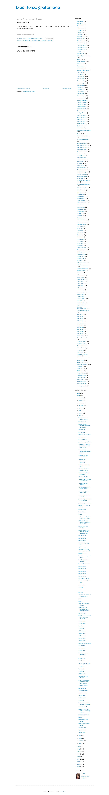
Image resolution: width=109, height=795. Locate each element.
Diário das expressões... (83, 136)
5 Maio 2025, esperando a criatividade (84, 499)
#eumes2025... (81, 26)
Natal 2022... (80, 327)
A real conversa (82, 693)
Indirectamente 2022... (83, 265)
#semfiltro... (80, 34)
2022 (78, 751)
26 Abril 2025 (81, 631)
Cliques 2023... (81, 91)
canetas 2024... (81, 68)
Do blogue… (80, 163)
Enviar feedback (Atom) (29, 91)
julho (80, 410)
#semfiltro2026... (81, 49)
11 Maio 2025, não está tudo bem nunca (84, 479)
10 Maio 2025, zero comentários (83, 491)
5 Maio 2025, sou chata (84, 503)
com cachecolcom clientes (83, 676)
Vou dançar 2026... (82, 386)
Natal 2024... (80, 331)
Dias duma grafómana (38, 8)
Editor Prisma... (81, 198)
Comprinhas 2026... (82, 108)
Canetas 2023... (81, 66)
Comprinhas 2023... (82, 102)
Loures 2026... (80, 296)
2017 (78, 764)
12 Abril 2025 (81, 698)
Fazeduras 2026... (81, 224)
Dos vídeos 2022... (82, 167)
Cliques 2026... (81, 98)
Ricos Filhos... (80, 360)
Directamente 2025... (82, 152)
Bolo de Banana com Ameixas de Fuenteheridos (83, 654)
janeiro (81, 743)
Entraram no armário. (83, 714)
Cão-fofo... (80, 72)
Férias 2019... (80, 232)
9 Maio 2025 (81, 645)
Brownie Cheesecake (83, 564)
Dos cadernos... (81, 165)
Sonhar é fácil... (81, 362)
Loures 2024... (80, 292)
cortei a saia (81, 658)
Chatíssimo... (80, 74)
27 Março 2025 (82, 727)
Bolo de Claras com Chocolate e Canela (84, 703)
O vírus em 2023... (81, 346)
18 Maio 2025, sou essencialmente (83, 456)
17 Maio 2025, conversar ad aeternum (82, 461)
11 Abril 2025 (81, 732)
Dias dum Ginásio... (82, 143)
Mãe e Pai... (80, 300)
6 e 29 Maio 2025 (83, 439)
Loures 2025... (80, 294)
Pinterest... (80, 352)
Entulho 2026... (81, 211)
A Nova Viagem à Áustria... (84, 56)
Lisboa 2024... (80, 283)
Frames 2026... (81, 258)
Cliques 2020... (81, 85)
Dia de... (79, 133)
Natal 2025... (80, 333)
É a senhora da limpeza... (83, 184)
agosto (81, 408)
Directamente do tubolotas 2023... (81, 154)
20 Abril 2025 (81, 638)
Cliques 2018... (81, 81)
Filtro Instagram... (81, 250)
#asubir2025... (80, 21)
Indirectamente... (81, 270)
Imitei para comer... (82, 262)
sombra (80, 590)
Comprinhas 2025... (82, 106)
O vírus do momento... (83, 338)
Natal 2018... (80, 318)
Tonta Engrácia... (81, 373)
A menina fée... (81, 53)
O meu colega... (81, 335)
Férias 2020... (80, 235)
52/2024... (79, 51)
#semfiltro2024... (81, 45)
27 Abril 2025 (81, 432)
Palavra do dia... (81, 348)
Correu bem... (80, 111)
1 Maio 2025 (81, 429)
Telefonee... (80, 368)
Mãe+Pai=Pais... (81, 302)
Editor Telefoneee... (82, 205)
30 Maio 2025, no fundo (84, 442)
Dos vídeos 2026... (82, 176)
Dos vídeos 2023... (82, 169)
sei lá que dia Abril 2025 (84, 434)
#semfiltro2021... (81, 38)
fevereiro (81, 740)
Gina (84, 773)
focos (80, 514)
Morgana (80, 592)
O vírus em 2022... (81, 343)
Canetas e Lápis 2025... (83, 70)
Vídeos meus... (80, 379)
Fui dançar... (80, 260)
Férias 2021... (80, 237)
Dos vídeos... (80, 178)
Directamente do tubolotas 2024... (81, 158)
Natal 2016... (80, 314)
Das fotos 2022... (81, 115)
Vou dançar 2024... (82, 381)
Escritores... (80, 215)
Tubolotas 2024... (81, 377)
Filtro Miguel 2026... (82, 252)
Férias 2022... (80, 239)
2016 (78, 766)
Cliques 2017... (81, 78)
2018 (78, 761)
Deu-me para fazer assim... (84, 130)
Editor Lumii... (80, 194)
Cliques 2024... (81, 93)
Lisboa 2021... (80, 277)
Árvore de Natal (82, 707)
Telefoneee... (50, 40)
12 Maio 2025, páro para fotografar (83, 469)
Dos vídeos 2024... (82, 172)
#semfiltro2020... (81, 36)
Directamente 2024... (82, 149)
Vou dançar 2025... (82, 383)
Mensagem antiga (66, 88)
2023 (78, 749)
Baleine (80, 717)
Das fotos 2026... (81, 123)
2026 (78, 393)
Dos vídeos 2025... (36, 40)
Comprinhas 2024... (82, 104)
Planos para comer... (82, 358)
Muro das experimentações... (82, 307)
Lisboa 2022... (80, 279)
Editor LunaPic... (81, 196)
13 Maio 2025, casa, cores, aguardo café (84, 550)
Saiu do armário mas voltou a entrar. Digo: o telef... (84, 711)
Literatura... (80, 290)
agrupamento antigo (83, 578)
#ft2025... (79, 32)
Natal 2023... (80, 329)
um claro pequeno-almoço (83, 720)
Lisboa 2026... (80, 288)
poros (79, 598)
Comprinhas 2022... (82, 100)
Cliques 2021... (81, 87)
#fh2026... (80, 30)
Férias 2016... (80, 226)
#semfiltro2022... (81, 41)
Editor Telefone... (81, 200)
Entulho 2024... (81, 207)
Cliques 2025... (81, 96)
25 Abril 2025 (81, 633)
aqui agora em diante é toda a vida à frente (84, 517)
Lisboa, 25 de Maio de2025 (83, 527)
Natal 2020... (80, 323)
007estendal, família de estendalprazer (84, 595)
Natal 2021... (80, 325)
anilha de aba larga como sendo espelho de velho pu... (84, 522)
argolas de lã (81, 623)
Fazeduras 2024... (81, 220)
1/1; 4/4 (80, 587)
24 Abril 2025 (81, 613)
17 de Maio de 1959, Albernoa (83, 604)
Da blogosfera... (81, 113)
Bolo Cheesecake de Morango (83, 560)
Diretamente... (80, 161)
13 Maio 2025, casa (83, 547)
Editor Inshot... (81, 190)
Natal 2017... (80, 316)
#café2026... (80, 23)
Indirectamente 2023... (83, 268)
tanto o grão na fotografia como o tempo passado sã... (84, 609)
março (80, 738)
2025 (78, 395)
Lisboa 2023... (80, 281)
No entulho (81, 669)
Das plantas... (80, 128)
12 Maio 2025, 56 (83, 476)
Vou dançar (81, 626)
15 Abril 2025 (81, 650)
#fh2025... (80, 28)
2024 (78, 746)
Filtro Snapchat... (81, 254)
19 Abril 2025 (81, 640)
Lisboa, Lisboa (82, 421)
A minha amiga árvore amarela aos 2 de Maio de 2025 (83, 681)
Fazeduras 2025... (81, 222)
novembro (81, 400)
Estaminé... (80, 218)
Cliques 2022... (81, 89)
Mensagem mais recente (23, 88)
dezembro (81, 398)
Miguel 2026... (80, 305)
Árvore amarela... (81, 61)
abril (80, 735)
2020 (78, 756)
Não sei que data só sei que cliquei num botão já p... (84, 617)
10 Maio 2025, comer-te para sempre (84, 487)
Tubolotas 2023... (81, 375)
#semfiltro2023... (81, 43)
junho (80, 413)
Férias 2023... (80, 241)
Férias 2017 (80, 228)
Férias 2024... (80, 243)
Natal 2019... (80, 321)
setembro (81, 405)
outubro (81, 403)
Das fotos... (80, 126)
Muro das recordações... (83, 310)
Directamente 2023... (82, 147)
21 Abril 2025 (81, 635)
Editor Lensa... (80, 192)
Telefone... (80, 366)
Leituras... (79, 273)
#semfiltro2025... (81, 47)
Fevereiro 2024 (82, 553)
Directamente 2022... (82, 145)
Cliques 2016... (81, 76)
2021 (78, 754)
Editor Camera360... (82, 188)
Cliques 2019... (81, 83)
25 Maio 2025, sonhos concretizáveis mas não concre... (84, 446)
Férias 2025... (80, 245)
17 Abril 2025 (81, 648)
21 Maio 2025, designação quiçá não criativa (84, 451)
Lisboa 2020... (80, 275)
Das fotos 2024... (81, 119)
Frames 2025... (81, 256)
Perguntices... (80, 350)
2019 (78, 759)
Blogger (63, 791)
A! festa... (79, 59)
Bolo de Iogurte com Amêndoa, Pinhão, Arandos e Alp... (83, 531)
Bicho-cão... (80, 63)
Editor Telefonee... (82, 202)
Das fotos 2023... (81, 117)
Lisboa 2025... (80, 285)
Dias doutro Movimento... (83, 139)
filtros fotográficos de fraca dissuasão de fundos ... (84, 665)
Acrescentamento (83, 690)
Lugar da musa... (81, 298)
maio (80, 415)
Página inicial (46, 88)
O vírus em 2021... (81, 341)
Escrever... (43, 40)
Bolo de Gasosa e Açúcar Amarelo (83, 418)
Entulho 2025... (81, 209)
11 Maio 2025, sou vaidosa (83, 483)
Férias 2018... (80, 230)
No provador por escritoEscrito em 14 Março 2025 (84, 425)
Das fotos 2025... (27, 40)
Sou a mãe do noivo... (82, 364)
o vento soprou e (82, 685)
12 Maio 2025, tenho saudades (83, 473)
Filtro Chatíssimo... (82, 247)
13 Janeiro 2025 (82, 730)
